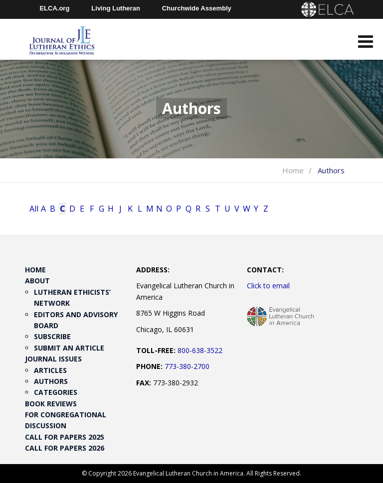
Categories (55, 392)
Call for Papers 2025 (64, 437)
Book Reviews (51, 403)
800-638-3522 (200, 350)
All (33, 208)
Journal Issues (53, 358)
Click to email (268, 285)
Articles (50, 370)
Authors (51, 381)
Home (293, 170)
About (37, 280)
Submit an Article (69, 348)
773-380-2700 (187, 366)
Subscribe (52, 336)
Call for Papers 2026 (64, 448)
